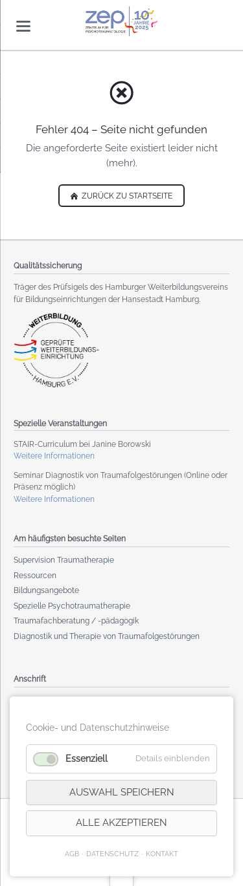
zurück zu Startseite (126, 195)
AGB (72, 853)
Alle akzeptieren (121, 822)
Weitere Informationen (54, 455)
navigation (23, 26)
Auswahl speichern (121, 792)
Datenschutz (112, 853)
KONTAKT (162, 853)
